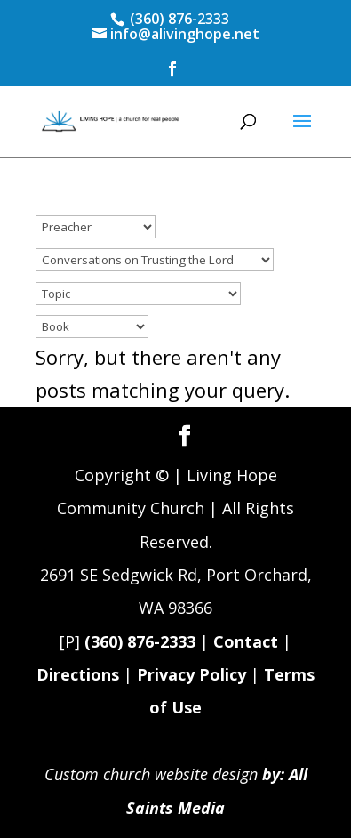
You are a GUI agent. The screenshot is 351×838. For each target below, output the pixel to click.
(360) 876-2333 (139, 641)
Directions (77, 674)
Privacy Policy (191, 674)
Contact (245, 641)
